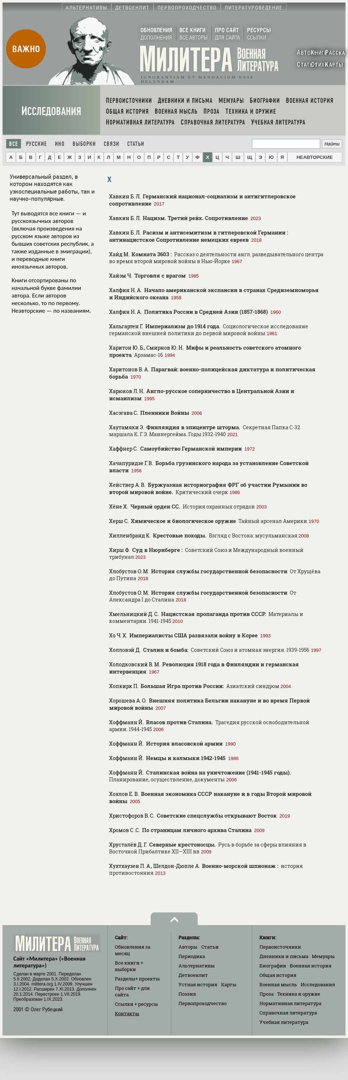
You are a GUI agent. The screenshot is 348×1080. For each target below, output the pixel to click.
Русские (36, 144)
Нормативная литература (290, 1003)
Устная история (198, 984)
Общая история (277, 975)
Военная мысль (278, 984)
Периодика (192, 956)
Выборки (84, 144)
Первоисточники (280, 947)
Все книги (129, 966)
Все (13, 144)
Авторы (188, 947)
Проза (266, 994)
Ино (60, 144)
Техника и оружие (298, 994)
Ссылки (136, 1004)
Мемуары (323, 956)
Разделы (137, 978)
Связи (111, 144)
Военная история (310, 965)
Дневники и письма (283, 956)
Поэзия (187, 994)
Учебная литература (283, 1022)
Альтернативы (197, 965)
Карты (228, 984)
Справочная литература (288, 1012)
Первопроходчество (203, 1003)
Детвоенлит (193, 975)
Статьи (135, 144)
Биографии (272, 965)
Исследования (51, 111)
